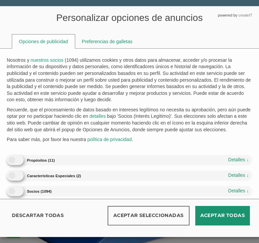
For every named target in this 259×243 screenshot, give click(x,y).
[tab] (43, 41)
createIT (245, 15)
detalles (238, 159)
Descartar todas (38, 215)
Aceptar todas (222, 215)
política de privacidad (109, 139)
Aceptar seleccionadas (148, 215)
